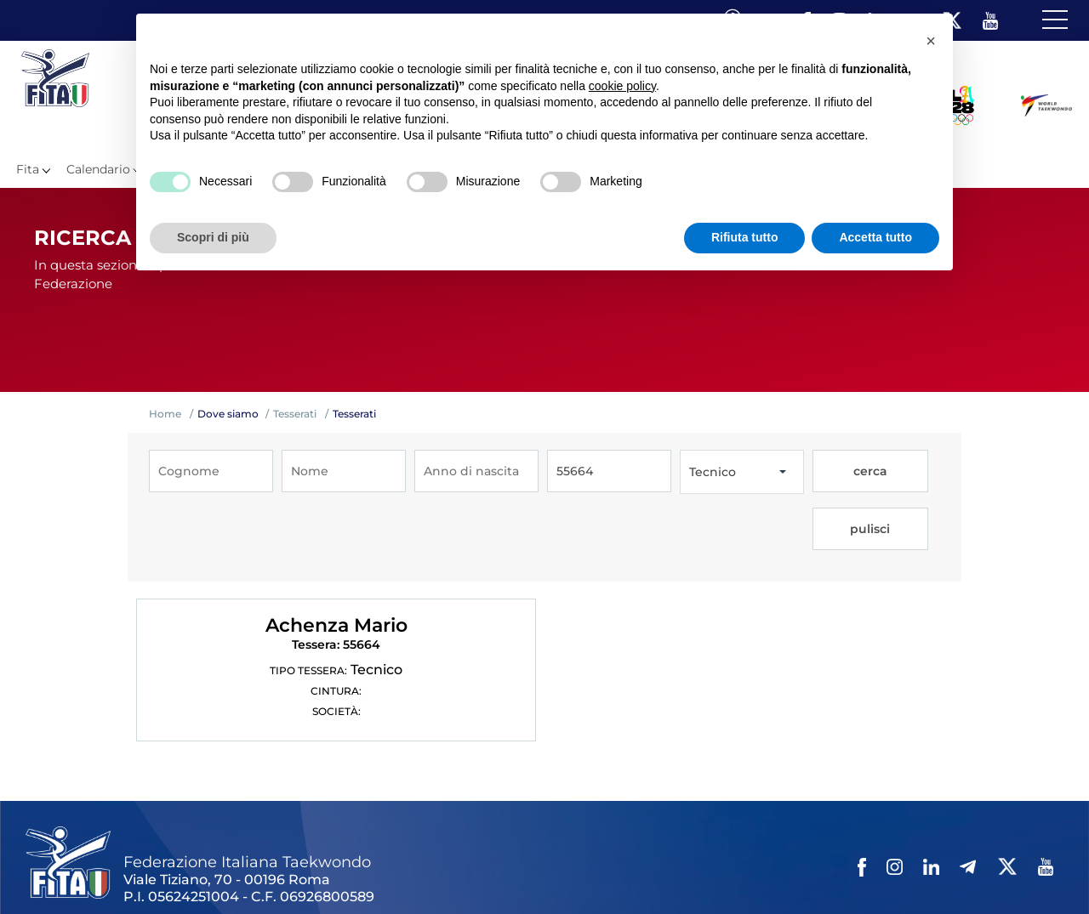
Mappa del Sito (261, 871)
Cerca (722, 871)
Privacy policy (572, 871)
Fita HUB (830, 871)
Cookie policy (658, 871)
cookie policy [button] (622, 86)
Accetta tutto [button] (875, 237)
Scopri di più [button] (213, 237)
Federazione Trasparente (99, 871)
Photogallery (349, 871)
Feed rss (771, 871)
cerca (842, 472)
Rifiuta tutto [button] (744, 237)
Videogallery (431, 871)
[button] (930, 40)
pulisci (905, 472)
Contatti (500, 871)
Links (193, 871)
